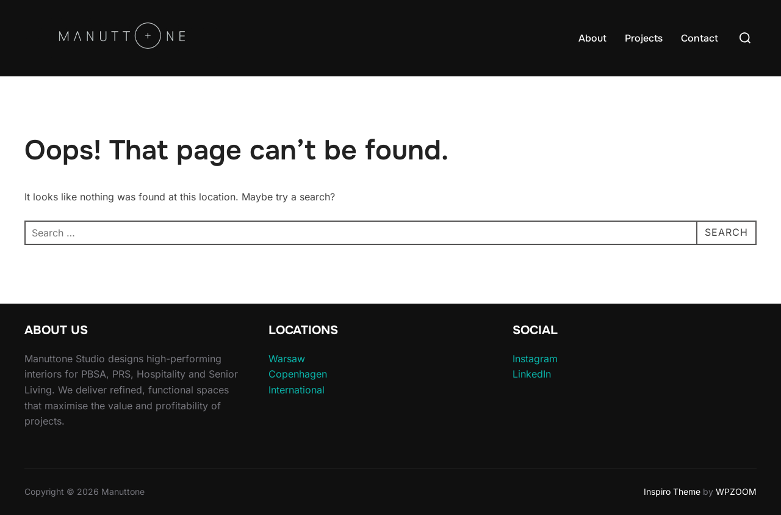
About (592, 38)
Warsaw (286, 358)
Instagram (535, 358)
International (296, 390)
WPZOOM (736, 491)
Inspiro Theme (672, 491)
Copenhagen (297, 374)
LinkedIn (532, 374)
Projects (644, 38)
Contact (699, 38)
